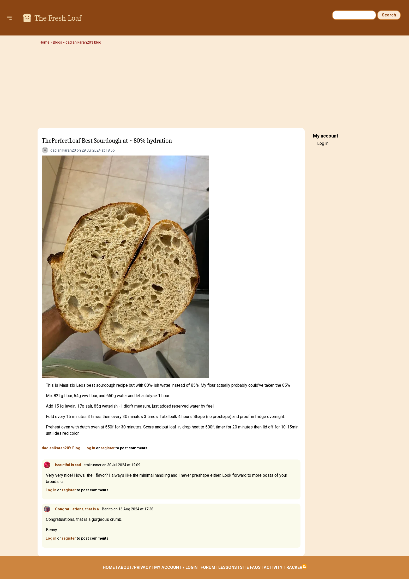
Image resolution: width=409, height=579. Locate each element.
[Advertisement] (204, 87)
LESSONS (227, 567)
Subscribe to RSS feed (304, 566)
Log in (90, 448)
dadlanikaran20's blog (83, 42)
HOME (109, 567)
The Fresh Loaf (57, 18)
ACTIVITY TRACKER (283, 567)
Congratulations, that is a (77, 509)
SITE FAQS (250, 567)
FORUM (208, 567)
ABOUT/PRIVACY (134, 567)
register (108, 448)
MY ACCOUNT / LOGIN (175, 567)
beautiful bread (68, 465)
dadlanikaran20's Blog (61, 448)
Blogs (57, 42)
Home (45, 42)
